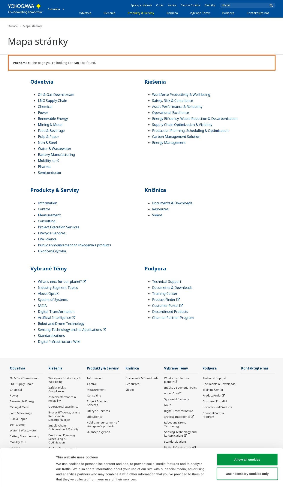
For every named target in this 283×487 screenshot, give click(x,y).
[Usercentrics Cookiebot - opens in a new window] (27, 478)
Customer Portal (167, 305)
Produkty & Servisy (141, 13)
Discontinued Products (170, 311)
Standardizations (51, 335)
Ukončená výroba (52, 251)
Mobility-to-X (48, 160)
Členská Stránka (190, 5)
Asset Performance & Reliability (177, 106)
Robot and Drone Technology (61, 323)
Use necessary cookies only (247, 455)
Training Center (164, 293)
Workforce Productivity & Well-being (181, 94)
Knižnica (172, 13)
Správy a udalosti (141, 5)
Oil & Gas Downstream (56, 94)
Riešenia (109, 13)
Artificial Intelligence (56, 317)
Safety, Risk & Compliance (172, 100)
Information (47, 203)
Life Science (47, 239)
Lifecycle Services (52, 233)
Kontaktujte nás (258, 13)
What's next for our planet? (62, 281)
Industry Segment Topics (58, 287)
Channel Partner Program (173, 317)
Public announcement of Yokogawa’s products (74, 245)
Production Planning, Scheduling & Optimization (190, 130)
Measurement (49, 215)
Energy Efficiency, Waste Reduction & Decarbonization (195, 118)
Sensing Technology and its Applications (72, 329)
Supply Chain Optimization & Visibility (182, 124)
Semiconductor (49, 172)
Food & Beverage (51, 130)
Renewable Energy (53, 118)
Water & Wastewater (54, 148)
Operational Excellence (170, 112)
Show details (225, 478)
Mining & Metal (50, 124)
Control (44, 209)
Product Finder (166, 299)
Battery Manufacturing (56, 154)
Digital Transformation (56, 311)
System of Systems (53, 299)
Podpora (228, 13)
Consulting (46, 221)
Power (43, 112)
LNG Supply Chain (52, 100)
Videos (157, 215)
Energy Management (169, 142)
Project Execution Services (58, 227)
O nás (159, 5)
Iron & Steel (47, 142)
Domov (13, 26)
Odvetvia (85, 13)
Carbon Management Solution (176, 136)
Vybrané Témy (200, 13)
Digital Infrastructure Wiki (59, 341)
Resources (160, 209)
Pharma (44, 166)
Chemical (45, 106)
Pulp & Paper (48, 136)
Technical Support (166, 281)
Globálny (210, 5)
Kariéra (172, 5)
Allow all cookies (247, 441)
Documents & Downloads (172, 203)
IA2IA (42, 305)
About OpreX (48, 293)
